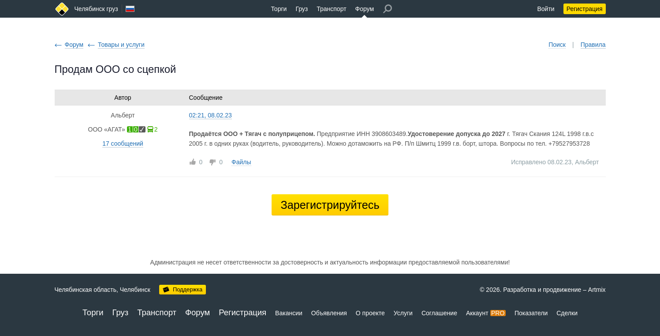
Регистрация (585, 8)
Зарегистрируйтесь (329, 205)
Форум (364, 8)
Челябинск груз (96, 8)
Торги (279, 8)
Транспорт (331, 8)
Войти (545, 8)
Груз (301, 8)
